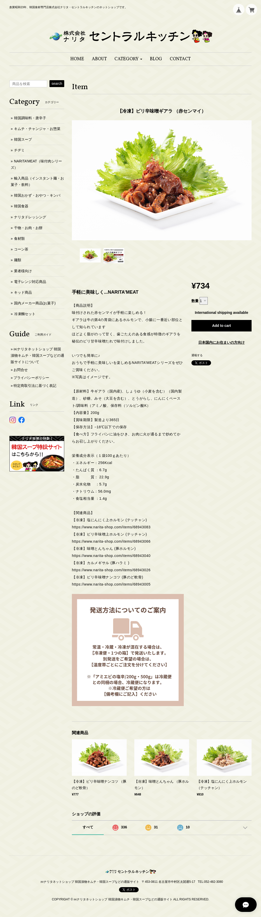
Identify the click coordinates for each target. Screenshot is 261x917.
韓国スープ (23, 139)
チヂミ (19, 150)
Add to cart (221, 326)
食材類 (19, 238)
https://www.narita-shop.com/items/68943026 (111, 570)
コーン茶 (21, 249)
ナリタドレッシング (30, 217)
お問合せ (21, 370)
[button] (128, 59)
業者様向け (23, 271)
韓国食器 (21, 206)
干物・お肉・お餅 (28, 228)
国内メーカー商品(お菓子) (35, 303)
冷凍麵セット (24, 314)
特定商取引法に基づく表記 (35, 386)
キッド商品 (23, 292)
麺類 (17, 260)
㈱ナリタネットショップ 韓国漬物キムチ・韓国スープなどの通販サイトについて (37, 355)
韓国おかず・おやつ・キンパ (37, 195)
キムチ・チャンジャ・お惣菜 (37, 129)
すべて (88, 827)
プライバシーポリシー (31, 378)
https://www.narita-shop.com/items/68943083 (111, 527)
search (56, 83)
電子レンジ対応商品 (30, 282)
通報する (197, 355)
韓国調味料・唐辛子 (30, 118)
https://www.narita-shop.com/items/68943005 (111, 584)
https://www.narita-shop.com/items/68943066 (111, 541)
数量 (195, 301)
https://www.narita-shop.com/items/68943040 (111, 556)
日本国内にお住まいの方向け (221, 342)
